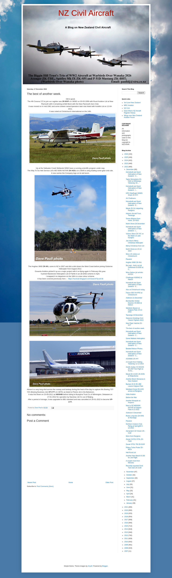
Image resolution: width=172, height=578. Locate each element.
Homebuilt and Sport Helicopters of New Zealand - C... (133, 174)
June (128, 487)
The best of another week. (135, 328)
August (129, 481)
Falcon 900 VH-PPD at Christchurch (134, 294)
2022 (126, 167)
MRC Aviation (129, 105)
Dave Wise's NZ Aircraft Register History (132, 112)
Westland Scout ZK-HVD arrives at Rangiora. (135, 390)
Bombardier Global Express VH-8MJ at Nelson (134, 303)
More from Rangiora (133, 436)
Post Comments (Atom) (45, 486)
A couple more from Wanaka (133, 462)
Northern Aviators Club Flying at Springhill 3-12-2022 (134, 426)
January (129, 503)
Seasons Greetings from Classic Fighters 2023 (134, 319)
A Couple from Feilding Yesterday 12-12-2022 (135, 363)
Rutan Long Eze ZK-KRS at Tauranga (135, 417)
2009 (126, 545)
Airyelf (90, 566)
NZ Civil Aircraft (86, 12)
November (130, 472)
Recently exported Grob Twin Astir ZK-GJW (134, 467)
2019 (126, 513)
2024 (126, 160)
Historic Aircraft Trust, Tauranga (133, 214)
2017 (126, 520)
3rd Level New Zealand (132, 103)
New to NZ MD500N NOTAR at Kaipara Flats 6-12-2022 (133, 407)
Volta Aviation (131, 394)
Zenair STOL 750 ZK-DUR (135, 444)
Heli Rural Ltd (131, 452)
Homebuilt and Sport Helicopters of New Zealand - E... (133, 203)
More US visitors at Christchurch (132, 255)
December (130, 169)
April (128, 494)
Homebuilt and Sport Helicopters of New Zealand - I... (133, 188)
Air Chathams (131, 198)
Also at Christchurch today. (135, 290)
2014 (126, 529)
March (128, 497)
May (128, 491)
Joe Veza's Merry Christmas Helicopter (134, 242)
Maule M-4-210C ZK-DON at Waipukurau (135, 375)
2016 (126, 523)
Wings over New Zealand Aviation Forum (133, 116)
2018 (126, 517)
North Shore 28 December (135, 224)
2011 (126, 538)
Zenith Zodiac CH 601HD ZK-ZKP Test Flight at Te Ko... (135, 369)
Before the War (131, 397)
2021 (126, 507)
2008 (126, 548)
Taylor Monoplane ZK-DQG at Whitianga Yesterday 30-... (134, 181)
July (128, 484)
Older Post (109, 482)
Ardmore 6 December (133, 413)
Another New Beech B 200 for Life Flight (135, 457)
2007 (126, 551)
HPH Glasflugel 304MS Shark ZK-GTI (134, 194)
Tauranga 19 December (134, 315)
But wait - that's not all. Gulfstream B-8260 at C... (134, 267)
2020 (126, 510)
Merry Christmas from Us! (135, 246)
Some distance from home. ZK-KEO (133, 219)
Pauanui (129, 259)
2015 (126, 526)
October (129, 475)
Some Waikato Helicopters (135, 338)
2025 (126, 157)
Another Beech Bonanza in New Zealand (135, 380)
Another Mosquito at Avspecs (133, 401)
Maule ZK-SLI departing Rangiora (134, 209)
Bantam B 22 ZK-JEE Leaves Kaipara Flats (134, 385)
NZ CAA (127, 108)
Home (71, 482)
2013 (126, 532)
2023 (126, 163)
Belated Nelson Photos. (134, 349)
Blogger (105, 566)
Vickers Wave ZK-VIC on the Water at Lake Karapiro (135, 236)
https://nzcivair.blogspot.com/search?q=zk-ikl (85, 279)
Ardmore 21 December (134, 298)
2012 (126, 535)
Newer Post (32, 482)
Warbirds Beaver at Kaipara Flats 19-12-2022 (134, 310)
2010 (126, 542)
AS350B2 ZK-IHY (132, 359)
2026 (126, 154)
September (130, 478)
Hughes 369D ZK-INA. (134, 262)
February (129, 500)
